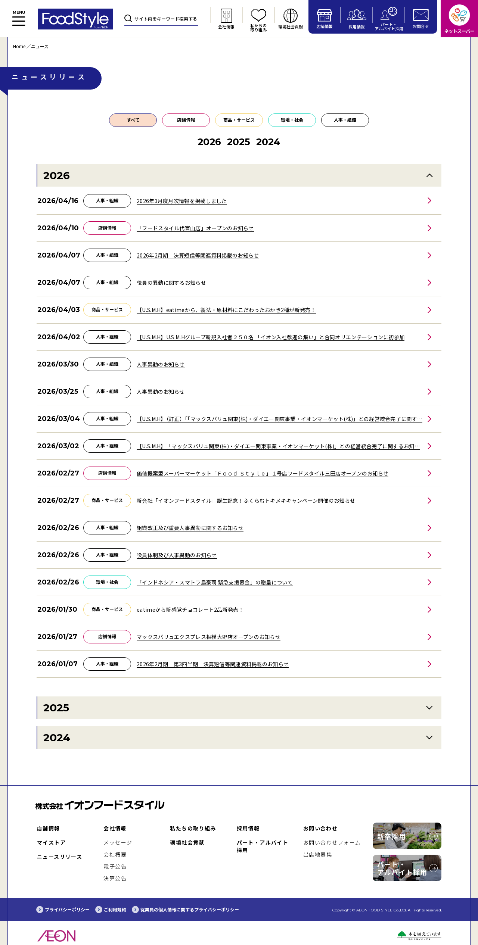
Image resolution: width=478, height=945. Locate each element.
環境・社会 (292, 119)
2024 (56, 737)
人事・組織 (345, 119)
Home (19, 46)
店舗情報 (186, 119)
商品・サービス (239, 119)
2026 (56, 175)
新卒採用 (391, 836)
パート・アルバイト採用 (402, 868)
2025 (56, 707)
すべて (133, 119)
